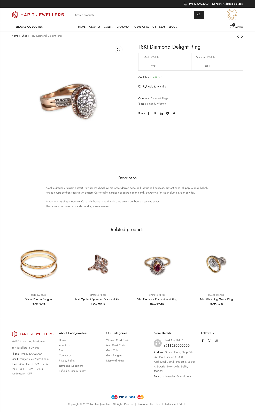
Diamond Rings (159, 98)
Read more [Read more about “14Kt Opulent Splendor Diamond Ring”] (98, 303)
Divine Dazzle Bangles (38, 299)
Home (15, 36)
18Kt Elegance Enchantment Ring (157, 299)
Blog (61, 350)
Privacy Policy (67, 361)
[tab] (127, 177)
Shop (24, 36)
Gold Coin (112, 350)
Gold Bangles (38, 295)
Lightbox (118, 49)
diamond (150, 104)
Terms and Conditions (71, 366)
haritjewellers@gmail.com (34, 359)
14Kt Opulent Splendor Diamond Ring (98, 299)
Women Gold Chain (117, 340)
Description (127, 177)
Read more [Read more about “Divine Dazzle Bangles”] (38, 303)
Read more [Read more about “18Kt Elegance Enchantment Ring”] (157, 303)
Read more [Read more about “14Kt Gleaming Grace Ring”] (216, 303)
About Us (64, 345)
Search (199, 15)
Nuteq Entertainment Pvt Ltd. (170, 404)
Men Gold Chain (115, 345)
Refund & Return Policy (72, 371)
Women (161, 104)
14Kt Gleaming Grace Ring (216, 299)
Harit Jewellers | (103, 404)
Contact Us (65, 355)
